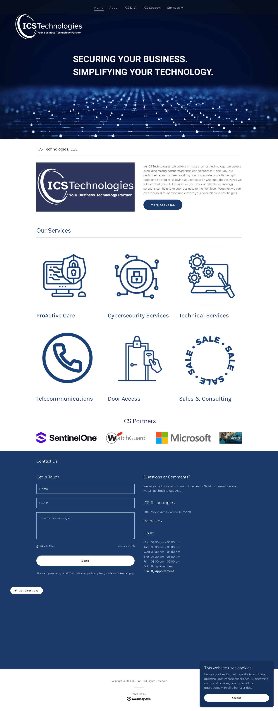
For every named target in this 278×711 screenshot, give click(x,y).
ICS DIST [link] (130, 7)
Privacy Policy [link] (98, 573)
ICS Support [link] (152, 7)
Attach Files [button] (47, 546)
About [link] (114, 7)
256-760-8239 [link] (152, 521)
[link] (139, 698)
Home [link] (99, 7)
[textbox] (85, 489)
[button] (175, 7)
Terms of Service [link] (118, 573)
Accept (236, 697)
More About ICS (163, 205)
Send (85, 561)
